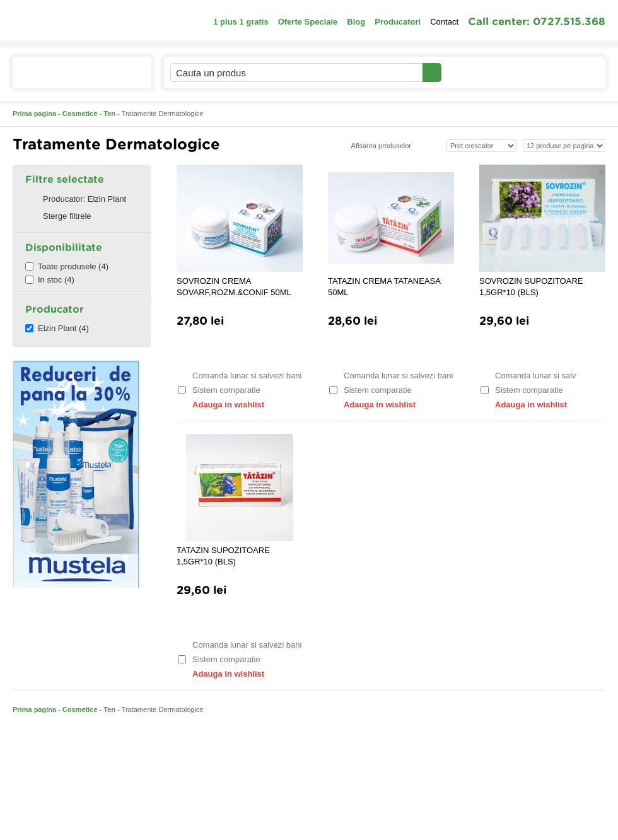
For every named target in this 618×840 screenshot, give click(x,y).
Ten (109, 113)
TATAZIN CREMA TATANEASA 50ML (384, 286)
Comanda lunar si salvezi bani (239, 375)
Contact (444, 21)
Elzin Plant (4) (57, 328)
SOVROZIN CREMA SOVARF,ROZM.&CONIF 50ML (234, 286)
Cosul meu (563, 72)
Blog (356, 21)
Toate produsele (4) (66, 266)
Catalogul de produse (73, 77)
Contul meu (484, 72)
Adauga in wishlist (220, 404)
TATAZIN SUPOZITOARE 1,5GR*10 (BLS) (223, 555)
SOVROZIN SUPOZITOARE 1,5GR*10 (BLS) (531, 286)
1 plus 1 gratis (240, 21)
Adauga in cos (238, 351)
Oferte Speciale (308, 21)
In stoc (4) (49, 279)
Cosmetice (80, 113)
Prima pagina (34, 113)
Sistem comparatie (219, 390)
